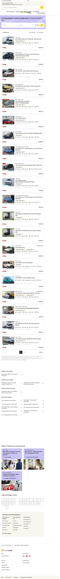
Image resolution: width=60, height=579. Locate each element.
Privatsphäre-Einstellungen (26, 577)
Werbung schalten (5, 567)
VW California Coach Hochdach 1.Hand (25, 277)
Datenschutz (8, 577)
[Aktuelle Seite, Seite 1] (20, 352)
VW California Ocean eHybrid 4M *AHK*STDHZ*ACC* (28, 165)
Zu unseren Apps (5, 555)
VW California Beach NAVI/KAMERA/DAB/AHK (27, 308)
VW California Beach (20, 118)
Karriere (3, 562)
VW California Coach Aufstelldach (24, 262)
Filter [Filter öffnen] (37, 25)
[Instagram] (29, 556)
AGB (2, 577)
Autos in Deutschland (6, 545)
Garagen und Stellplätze (9, 478)
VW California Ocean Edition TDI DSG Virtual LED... (28, 86)
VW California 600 (20, 247)
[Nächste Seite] (41, 352)
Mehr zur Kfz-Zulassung (31, 457)
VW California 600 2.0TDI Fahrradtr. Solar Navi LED (28, 39)
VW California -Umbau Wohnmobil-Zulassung (26, 71)
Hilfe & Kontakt (26, 562)
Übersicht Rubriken (5, 569)
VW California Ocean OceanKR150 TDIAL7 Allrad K (28, 338)
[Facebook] (24, 556)
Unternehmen (4, 565)
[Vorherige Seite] (4, 352)
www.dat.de (24, 359)
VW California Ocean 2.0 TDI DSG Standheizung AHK (28, 133)
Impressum (15, 577)
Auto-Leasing (7, 457)
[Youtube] (27, 556)
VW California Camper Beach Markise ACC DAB (27, 293)
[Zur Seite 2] (24, 352)
